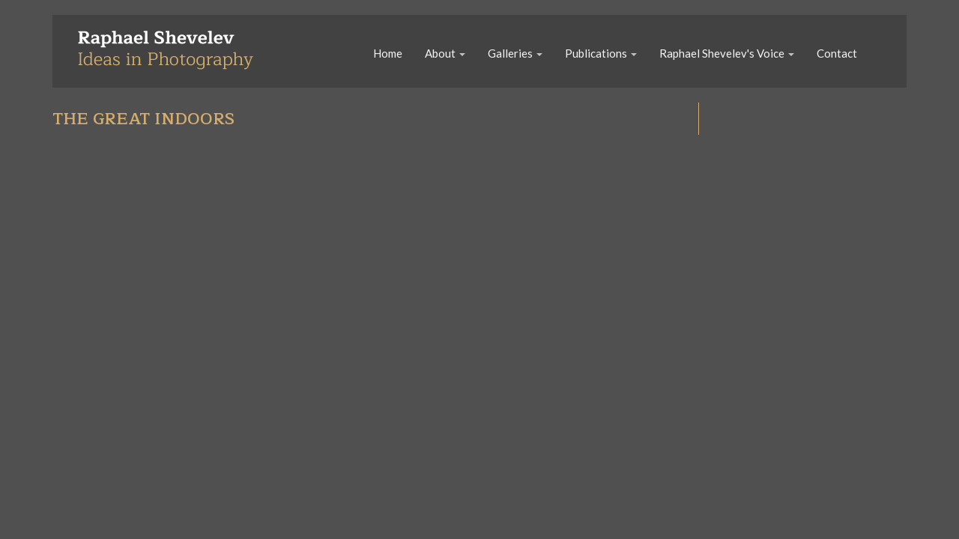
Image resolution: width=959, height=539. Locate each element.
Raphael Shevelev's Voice (726, 53)
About (445, 53)
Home (387, 53)
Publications (601, 53)
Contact (837, 53)
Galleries (515, 53)
